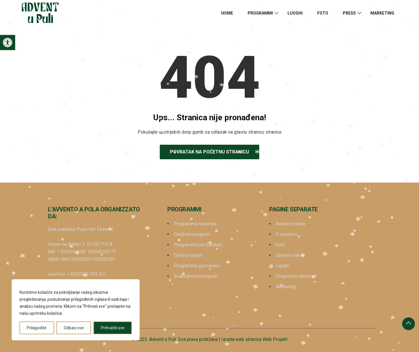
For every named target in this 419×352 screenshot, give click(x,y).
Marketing (382, 13)
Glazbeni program (192, 234)
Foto (322, 13)
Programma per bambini (198, 244)
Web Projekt (274, 339)
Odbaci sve (74, 328)
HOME (227, 13)
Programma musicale (195, 224)
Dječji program (188, 255)
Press (349, 13)
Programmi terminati (296, 276)
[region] (76, 309)
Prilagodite (37, 328)
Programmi (260, 13)
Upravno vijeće (290, 255)
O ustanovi (286, 234)
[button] (7, 42)
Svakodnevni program (196, 276)
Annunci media (290, 224)
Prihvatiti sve (113, 328)
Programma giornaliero (197, 265)
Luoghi (295, 13)
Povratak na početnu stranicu (209, 152)
